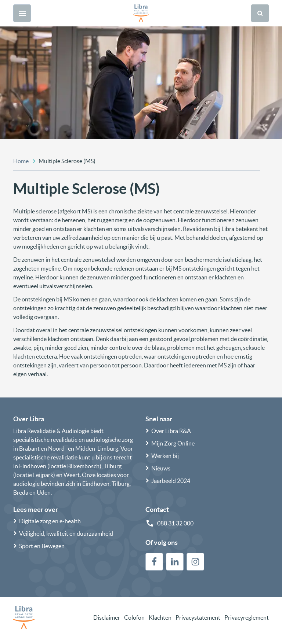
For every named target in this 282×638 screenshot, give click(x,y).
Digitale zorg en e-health (50, 521)
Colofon (134, 617)
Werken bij (165, 455)
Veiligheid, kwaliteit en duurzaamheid (66, 533)
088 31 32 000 (175, 523)
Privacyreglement (246, 617)
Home (21, 161)
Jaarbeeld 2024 (170, 480)
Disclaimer (106, 617)
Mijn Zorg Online (173, 443)
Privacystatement (198, 617)
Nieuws (160, 468)
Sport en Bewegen (42, 546)
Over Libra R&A (171, 431)
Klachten (160, 617)
